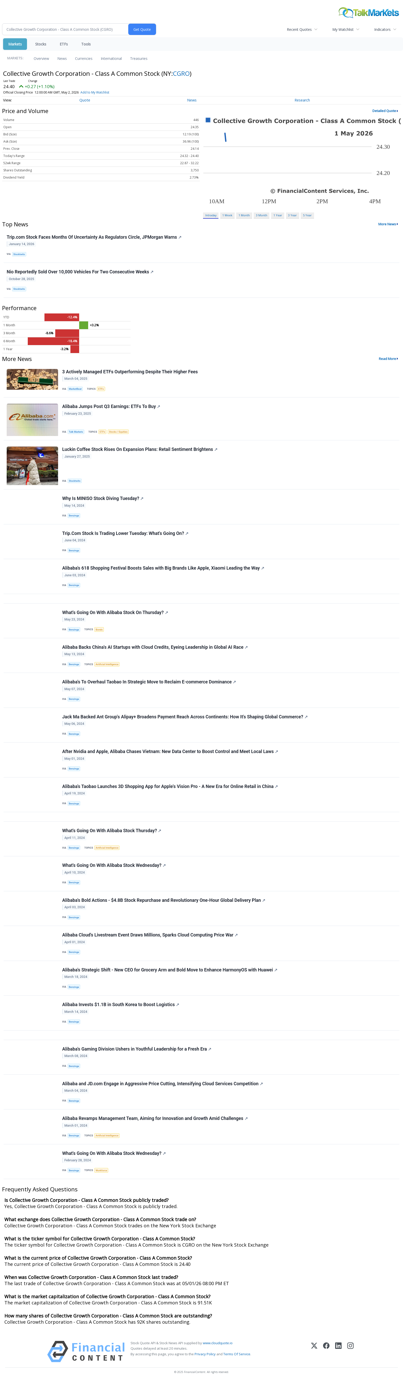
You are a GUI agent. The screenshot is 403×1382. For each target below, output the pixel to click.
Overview (41, 58)
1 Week (227, 215)
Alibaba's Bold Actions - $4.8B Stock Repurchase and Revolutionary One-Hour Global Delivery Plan (163, 900)
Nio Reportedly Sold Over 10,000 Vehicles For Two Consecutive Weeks (80, 271)
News (62, 58)
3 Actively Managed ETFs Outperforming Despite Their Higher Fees (130, 371)
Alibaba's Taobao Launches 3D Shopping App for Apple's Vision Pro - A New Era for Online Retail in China (170, 786)
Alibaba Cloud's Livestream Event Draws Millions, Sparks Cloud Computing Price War (150, 935)
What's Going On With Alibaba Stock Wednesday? (114, 865)
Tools (86, 44)
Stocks (40, 44)
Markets (15, 44)
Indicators (382, 29)
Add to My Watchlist (94, 92)
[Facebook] (326, 1351)
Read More (387, 358)
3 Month (261, 215)
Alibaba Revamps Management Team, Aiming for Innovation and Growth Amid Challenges (155, 1118)
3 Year (292, 215)
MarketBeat (75, 388)
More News (387, 224)
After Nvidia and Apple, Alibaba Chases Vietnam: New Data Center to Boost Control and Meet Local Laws (170, 751)
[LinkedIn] (338, 1351)
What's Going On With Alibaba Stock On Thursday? (115, 612)
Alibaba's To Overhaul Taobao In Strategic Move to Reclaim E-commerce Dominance (149, 681)
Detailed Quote (384, 110)
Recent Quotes (299, 29)
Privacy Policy (205, 1354)
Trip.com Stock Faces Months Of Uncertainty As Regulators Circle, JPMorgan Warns (94, 237)
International (111, 58)
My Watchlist (343, 29)
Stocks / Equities (118, 431)
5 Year (307, 215)
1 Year (277, 215)
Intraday (210, 215)
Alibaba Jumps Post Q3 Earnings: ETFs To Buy (111, 406)
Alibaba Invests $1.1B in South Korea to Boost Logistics (120, 1004)
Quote (84, 100)
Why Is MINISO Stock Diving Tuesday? (103, 498)
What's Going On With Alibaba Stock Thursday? (111, 830)
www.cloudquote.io (218, 1343)
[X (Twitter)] (314, 1351)
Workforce (101, 1170)
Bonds (99, 629)
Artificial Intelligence (107, 664)
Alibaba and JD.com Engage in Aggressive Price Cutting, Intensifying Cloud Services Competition (162, 1083)
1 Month (244, 215)
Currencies (84, 58)
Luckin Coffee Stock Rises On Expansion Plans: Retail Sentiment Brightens (139, 449)
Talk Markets (76, 431)
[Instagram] (350, 1351)
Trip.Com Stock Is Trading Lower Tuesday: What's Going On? (125, 533)
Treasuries (139, 58)
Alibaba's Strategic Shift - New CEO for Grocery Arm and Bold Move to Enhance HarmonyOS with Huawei (169, 969)
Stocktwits (19, 254)
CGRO (181, 73)
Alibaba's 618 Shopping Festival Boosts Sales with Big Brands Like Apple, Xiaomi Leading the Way (163, 568)
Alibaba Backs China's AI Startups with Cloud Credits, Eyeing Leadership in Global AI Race (155, 647)
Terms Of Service (236, 1354)
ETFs (64, 44)
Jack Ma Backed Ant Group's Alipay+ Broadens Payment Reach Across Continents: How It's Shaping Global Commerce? (185, 716)
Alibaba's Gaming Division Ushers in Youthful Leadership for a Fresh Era (136, 1049)
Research (302, 100)
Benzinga (74, 515)
